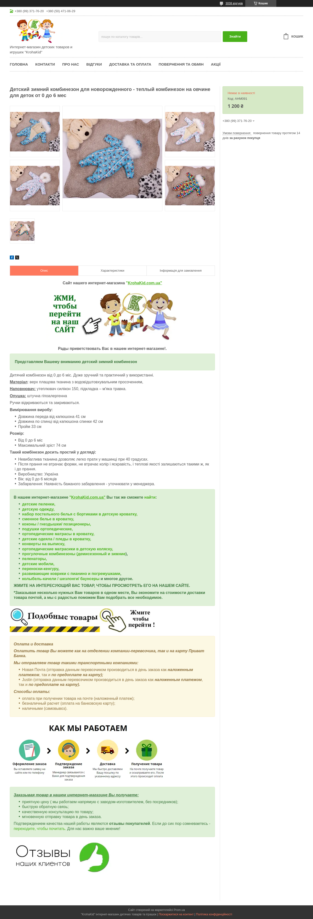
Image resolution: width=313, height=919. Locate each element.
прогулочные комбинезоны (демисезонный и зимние (73, 554)
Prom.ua (179, 910)
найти (150, 497)
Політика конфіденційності (214, 914)
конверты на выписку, (43, 544)
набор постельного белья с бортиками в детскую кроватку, (79, 514)
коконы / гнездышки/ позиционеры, (56, 524)
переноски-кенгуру (40, 569)
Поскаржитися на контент (176, 914)
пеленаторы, (34, 559)
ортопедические (38, 534)
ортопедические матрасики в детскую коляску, (67, 549)
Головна (19, 64)
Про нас (70, 64)
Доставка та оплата (130, 64)
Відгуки (94, 64)
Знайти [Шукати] (235, 36)
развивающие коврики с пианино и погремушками (71, 574)
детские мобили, (38, 564)
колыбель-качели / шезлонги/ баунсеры (60, 579)
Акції (216, 64)
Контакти (45, 64)
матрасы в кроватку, (74, 534)
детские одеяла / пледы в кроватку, (56, 539)
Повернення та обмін (181, 64)
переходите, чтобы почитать (39, 829)
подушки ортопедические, (47, 529)
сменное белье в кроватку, (48, 519)
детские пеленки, (38, 504)
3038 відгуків (234, 3)
